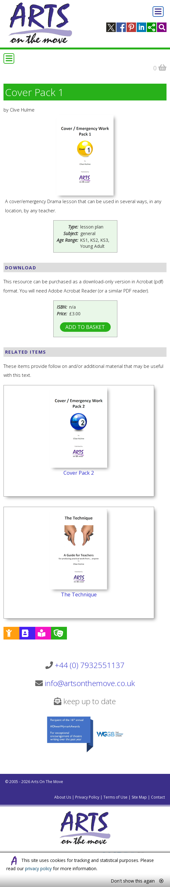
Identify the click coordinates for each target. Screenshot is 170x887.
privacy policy (38, 868)
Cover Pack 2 (78, 472)
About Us (62, 797)
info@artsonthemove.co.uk (90, 683)
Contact (158, 797)
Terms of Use (115, 797)
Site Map (139, 797)
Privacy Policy (87, 797)
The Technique (79, 594)
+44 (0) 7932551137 (90, 665)
